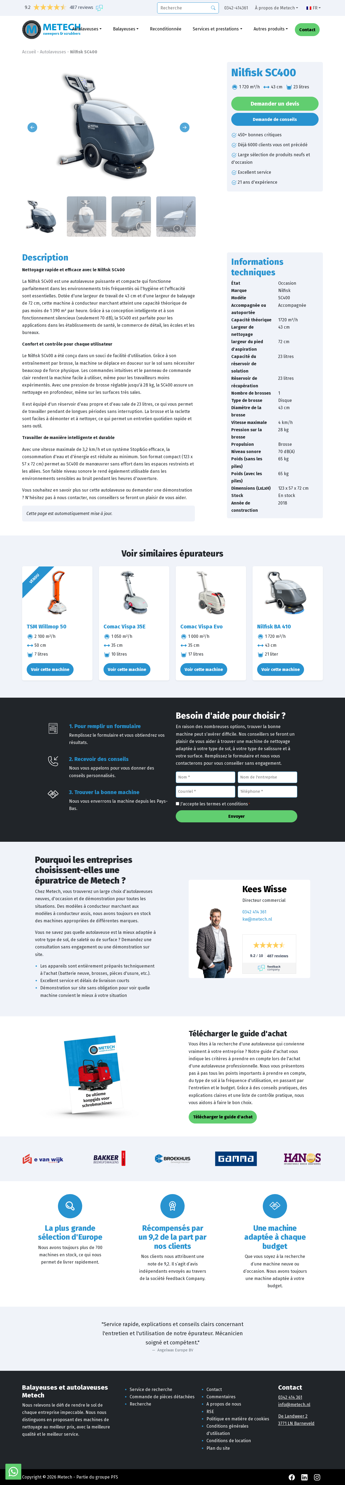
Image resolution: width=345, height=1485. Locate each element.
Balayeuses (124, 29)
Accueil (29, 51)
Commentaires (221, 1396)
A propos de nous (223, 1404)
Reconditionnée (165, 29)
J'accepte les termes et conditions (215, 804)
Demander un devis (275, 103)
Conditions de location (228, 1440)
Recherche (140, 1404)
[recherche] (188, 7)
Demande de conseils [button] (275, 119)
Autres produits (269, 29)
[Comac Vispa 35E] (134, 592)
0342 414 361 (254, 911)
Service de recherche (151, 1389)
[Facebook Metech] (292, 1477)
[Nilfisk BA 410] (288, 592)
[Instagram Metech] (317, 1477)
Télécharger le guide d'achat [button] (223, 1116)
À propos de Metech (275, 8)
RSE (210, 1411)
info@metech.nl (294, 1404)
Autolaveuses (85, 29)
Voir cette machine (50, 669)
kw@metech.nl (257, 919)
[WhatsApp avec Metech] (13, 1471)
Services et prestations (216, 29)
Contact (307, 29)
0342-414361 (236, 8)
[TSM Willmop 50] (57, 592)
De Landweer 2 (293, 1416)
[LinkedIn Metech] (305, 1477)
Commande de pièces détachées (162, 1396)
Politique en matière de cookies (237, 1418)
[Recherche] (213, 7)
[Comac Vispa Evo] (211, 592)
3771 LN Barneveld (296, 1423)
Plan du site (218, 1448)
